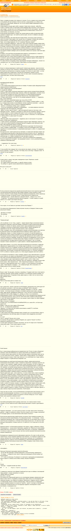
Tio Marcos (22, 201)
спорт (1, 404)
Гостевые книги (43, 2)
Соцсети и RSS (37, 2)
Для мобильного (27, 2)
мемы (11, 522)
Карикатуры (43, 0)
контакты (9, 527)
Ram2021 (23, 216)
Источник (23, 78)
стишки (19, 522)
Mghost (22, 64)
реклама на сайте (3, 527)
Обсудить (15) (13, 216)
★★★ (25, 64)
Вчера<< (2, 492)
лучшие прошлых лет (16, 520)
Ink (21, 145)
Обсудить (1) (12, 201)
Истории (12, 0)
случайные (23, 520)
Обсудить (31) (13, 155)
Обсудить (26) (13, 78)
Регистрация (68, 2)
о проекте (13, 527)
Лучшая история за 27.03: (7, 497)
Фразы (27, 0)
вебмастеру (17, 527)
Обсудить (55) (13, 145)
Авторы (51, 0)
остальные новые (8, 520)
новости (21, 527)
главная (2, 522)
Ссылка (11, 168)
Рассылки (32, 2)
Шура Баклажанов (28, 155)
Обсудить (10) (12, 282)
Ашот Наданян (25, 406)
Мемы (19, 0)
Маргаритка (27, 78)
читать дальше (21, 514)
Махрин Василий (24, 467)
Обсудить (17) (12, 326)
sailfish (22, 444)
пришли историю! (67, 522)
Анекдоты (4, 0)
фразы (15, 522)
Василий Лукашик (28, 268)
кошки (1, 76)
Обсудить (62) (13, 268)
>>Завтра (11, 492)
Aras (21, 326)
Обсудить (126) (13, 64)
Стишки (35, 0)
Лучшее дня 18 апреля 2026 (5, 2)
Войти (64, 2)
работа (1, 153)
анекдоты (7, 522)
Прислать (59, 0)
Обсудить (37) (12, 444)
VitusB (22, 282)
